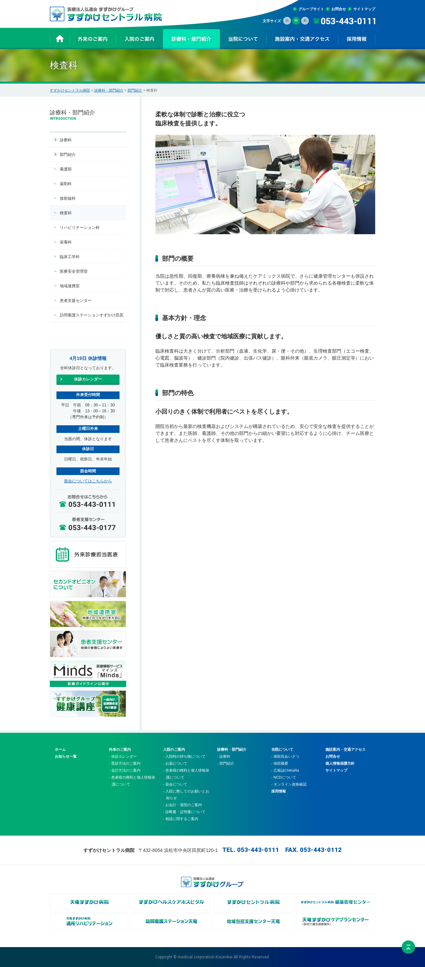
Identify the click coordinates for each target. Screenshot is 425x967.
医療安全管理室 (74, 271)
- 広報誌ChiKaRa (285, 770)
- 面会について (175, 784)
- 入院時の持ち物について (184, 756)
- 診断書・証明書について (184, 812)
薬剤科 (66, 183)
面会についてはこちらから (88, 481)
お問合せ (338, 9)
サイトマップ (364, 9)
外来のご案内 (120, 749)
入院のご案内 (174, 749)
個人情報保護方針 (340, 763)
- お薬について (175, 763)
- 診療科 (223, 756)
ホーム (60, 749)
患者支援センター (76, 300)
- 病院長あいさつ (285, 756)
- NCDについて (283, 777)
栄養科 (66, 242)
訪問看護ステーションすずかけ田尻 (92, 315)
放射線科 (68, 198)
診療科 (66, 140)
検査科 (66, 213)
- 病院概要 (279, 763)
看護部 (66, 169)
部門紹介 (135, 90)
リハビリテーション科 (80, 227)
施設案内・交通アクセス (345, 749)
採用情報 (278, 791)
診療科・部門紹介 (109, 90)
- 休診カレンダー (123, 756)
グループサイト (311, 9)
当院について (282, 749)
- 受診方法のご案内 (124, 763)
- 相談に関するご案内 (180, 819)
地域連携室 (70, 286)
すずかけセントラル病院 (70, 90)
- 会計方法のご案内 (124, 770)
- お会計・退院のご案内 (182, 805)
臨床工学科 (70, 256)
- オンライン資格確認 (288, 784)
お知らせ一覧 (66, 756)
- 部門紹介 (225, 763)
